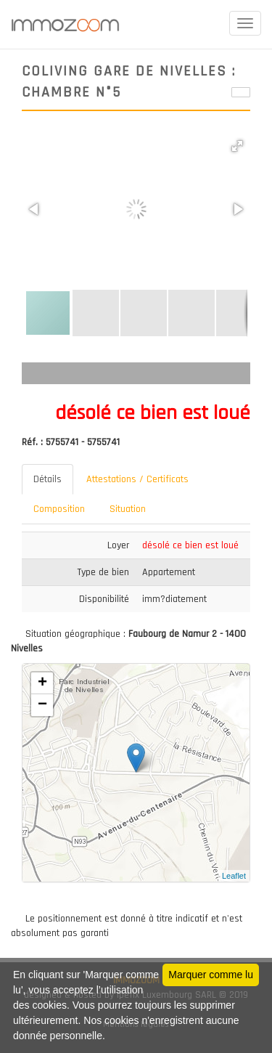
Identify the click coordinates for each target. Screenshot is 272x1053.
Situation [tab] (128, 509)
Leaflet (234, 875)
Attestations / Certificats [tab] (137, 479)
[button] (237, 146)
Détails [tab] (47, 479)
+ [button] (42, 683)
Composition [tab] (59, 509)
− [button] (42, 705)
